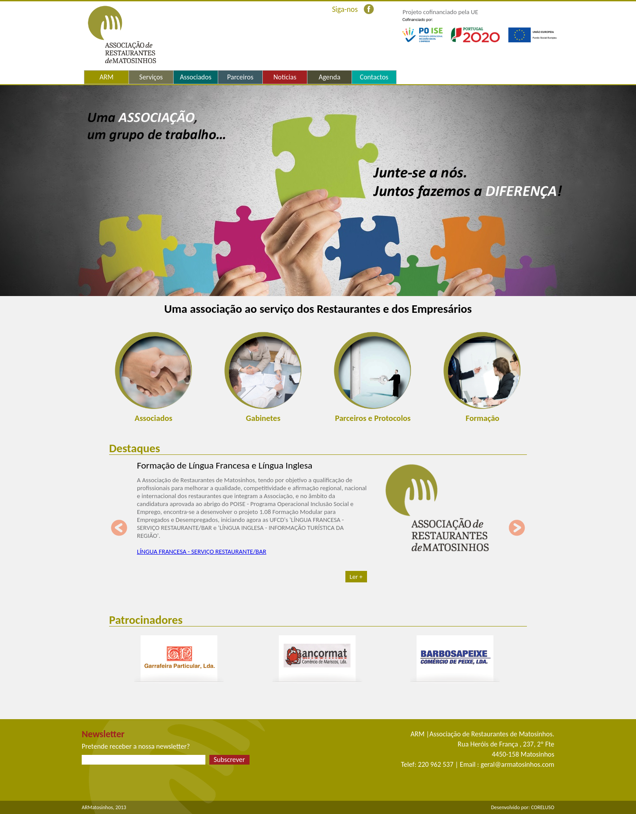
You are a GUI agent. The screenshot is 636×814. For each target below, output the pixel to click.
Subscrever (229, 759)
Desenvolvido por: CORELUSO (522, 807)
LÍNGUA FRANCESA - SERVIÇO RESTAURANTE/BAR (201, 551)
